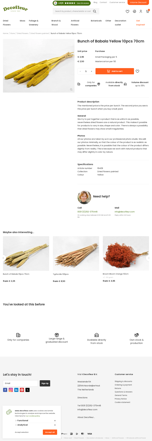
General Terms (122, 397)
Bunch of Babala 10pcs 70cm (16, 274)
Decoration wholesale (95, 437)
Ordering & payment (125, 385)
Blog (95, 2)
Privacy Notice (122, 401)
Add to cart (114, 71)
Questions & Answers (125, 393)
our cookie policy (33, 416)
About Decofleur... (86, 416)
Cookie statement (124, 405)
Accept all (50, 432)
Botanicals (96, 20)
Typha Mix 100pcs (61, 274)
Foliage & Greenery (33, 22)
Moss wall (68, 437)
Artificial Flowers (75, 22)
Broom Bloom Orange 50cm (116, 274)
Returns (118, 389)
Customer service (117, 2)
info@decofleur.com (125, 211)
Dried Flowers (7, 22)
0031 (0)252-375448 (87, 211)
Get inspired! (140, 22)
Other (108, 20)
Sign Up (46, 382)
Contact (103, 2)
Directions (82, 397)
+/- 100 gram (108, 277)
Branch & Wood (56, 22)
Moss (22, 20)
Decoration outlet (120, 22)
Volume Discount (138, 2)
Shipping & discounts (125, 381)
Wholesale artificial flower (136, 437)
